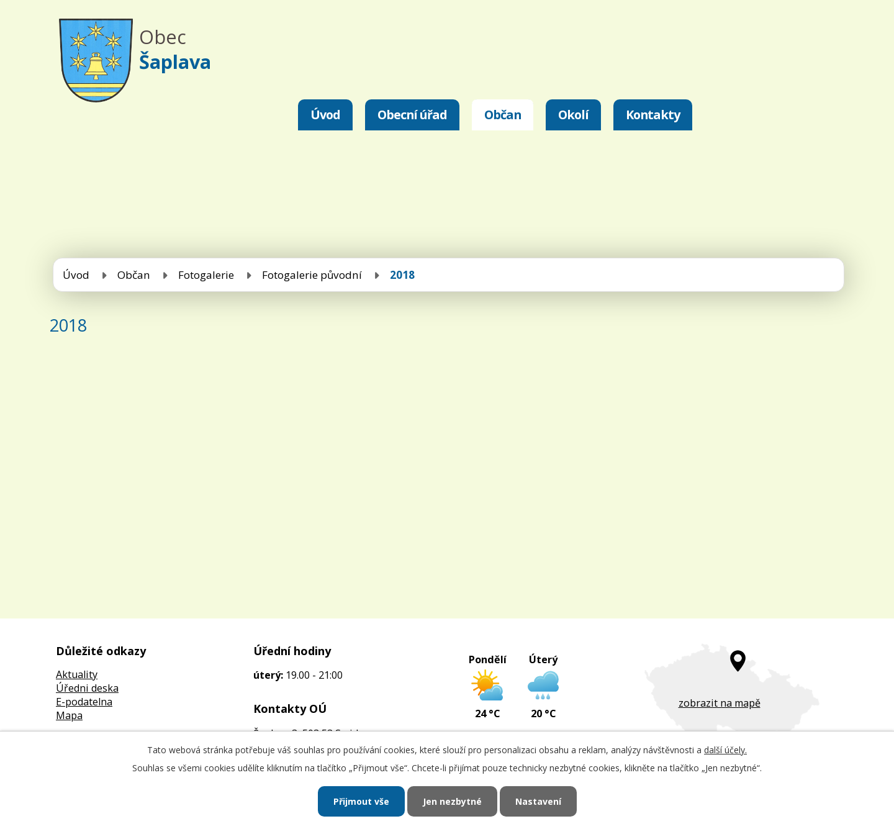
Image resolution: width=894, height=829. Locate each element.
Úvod (325, 114)
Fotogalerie (206, 275)
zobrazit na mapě (720, 703)
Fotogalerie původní (312, 275)
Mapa (69, 715)
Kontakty (653, 114)
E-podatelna (84, 702)
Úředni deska (87, 688)
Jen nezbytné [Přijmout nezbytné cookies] (452, 801)
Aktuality (76, 674)
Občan (502, 114)
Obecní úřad (412, 114)
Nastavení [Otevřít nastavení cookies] (538, 801)
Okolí (573, 114)
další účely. (725, 750)
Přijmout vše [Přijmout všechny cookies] (361, 801)
